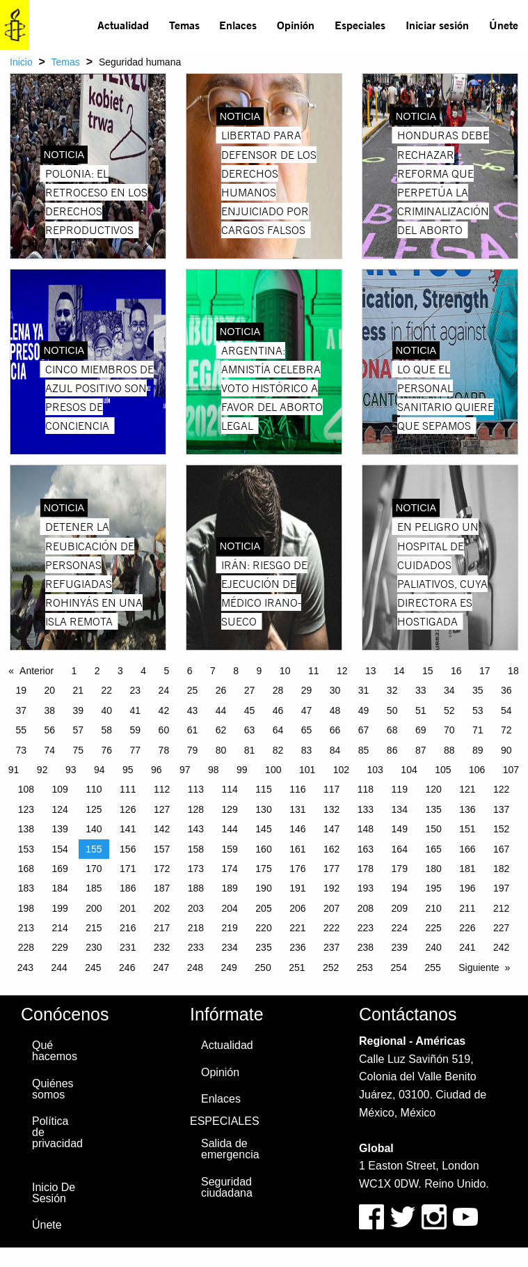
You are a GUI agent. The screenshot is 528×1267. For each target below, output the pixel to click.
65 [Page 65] (306, 730)
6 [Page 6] (190, 670)
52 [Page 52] (449, 710)
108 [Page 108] (26, 789)
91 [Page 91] (13, 769)
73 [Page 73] (20, 750)
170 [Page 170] (94, 868)
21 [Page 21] (78, 690)
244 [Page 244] (59, 967)
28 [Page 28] (278, 690)
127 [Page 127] (162, 809)
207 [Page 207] (331, 908)
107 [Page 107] (511, 769)
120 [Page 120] (433, 789)
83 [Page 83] (306, 750)
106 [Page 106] (477, 769)
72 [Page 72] (506, 730)
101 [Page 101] (307, 769)
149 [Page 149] (400, 828)
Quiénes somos (53, 1089)
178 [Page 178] (366, 868)
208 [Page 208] (366, 908)
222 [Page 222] (331, 927)
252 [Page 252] (331, 967)
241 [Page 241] (467, 947)
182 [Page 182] (501, 868)
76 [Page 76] (107, 750)
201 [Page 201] (128, 908)
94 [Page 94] (99, 769)
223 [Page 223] (366, 927)
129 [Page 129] (230, 809)
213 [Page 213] (26, 927)
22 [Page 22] (107, 690)
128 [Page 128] (196, 809)
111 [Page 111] (128, 789)
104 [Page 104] (409, 769)
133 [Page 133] (366, 809)
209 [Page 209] (400, 908)
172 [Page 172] (162, 868)
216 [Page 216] (128, 927)
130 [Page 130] (263, 809)
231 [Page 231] (128, 947)
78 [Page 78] (164, 750)
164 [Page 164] (400, 849)
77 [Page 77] (135, 750)
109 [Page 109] (59, 789)
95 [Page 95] (128, 769)
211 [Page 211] (467, 908)
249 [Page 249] (229, 967)
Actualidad (123, 24)
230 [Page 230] (94, 947)
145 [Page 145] (263, 828)
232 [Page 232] (162, 947)
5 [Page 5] (167, 670)
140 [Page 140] (94, 828)
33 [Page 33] (420, 690)
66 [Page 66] (335, 730)
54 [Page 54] (506, 710)
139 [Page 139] (59, 828)
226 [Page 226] (467, 927)
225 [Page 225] (433, 927)
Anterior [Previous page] (36, 670)
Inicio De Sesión (53, 1192)
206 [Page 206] (297, 908)
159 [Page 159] (230, 849)
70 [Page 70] (449, 730)
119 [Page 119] (400, 789)
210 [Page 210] (433, 908)
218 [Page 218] (196, 927)
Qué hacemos (54, 1050)
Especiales (360, 24)
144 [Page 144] (230, 828)
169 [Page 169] (59, 868)
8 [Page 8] (236, 670)
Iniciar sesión (437, 24)
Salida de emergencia (230, 1148)
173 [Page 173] (196, 868)
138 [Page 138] (26, 828)
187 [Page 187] (162, 888)
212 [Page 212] (501, 908)
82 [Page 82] (278, 750)
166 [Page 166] (467, 849)
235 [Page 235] (263, 947)
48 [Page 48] (335, 710)
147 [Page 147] (331, 828)
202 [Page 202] (162, 908)
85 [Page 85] (363, 750)
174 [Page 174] (230, 868)
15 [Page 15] (427, 670)
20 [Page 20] (49, 690)
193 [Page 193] (366, 888)
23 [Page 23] (135, 690)
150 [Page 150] (433, 828)
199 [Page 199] (59, 908)
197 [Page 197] (501, 888)
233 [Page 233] (196, 947)
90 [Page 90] (506, 750)
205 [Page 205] (263, 908)
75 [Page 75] (78, 750)
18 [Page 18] (513, 670)
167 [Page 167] (501, 849)
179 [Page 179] (400, 868)
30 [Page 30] (335, 690)
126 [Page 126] (128, 809)
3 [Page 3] (120, 670)
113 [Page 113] (196, 789)
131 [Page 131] (297, 809)
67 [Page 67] (363, 730)
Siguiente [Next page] (478, 967)
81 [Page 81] (249, 750)
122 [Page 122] (501, 789)
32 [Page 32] (392, 690)
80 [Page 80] (221, 750)
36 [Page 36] (506, 690)
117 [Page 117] (331, 789)
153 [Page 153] (26, 849)
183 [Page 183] (26, 888)
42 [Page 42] (164, 710)
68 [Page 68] (392, 730)
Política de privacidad (57, 1132)
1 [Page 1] (74, 670)
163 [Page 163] (366, 849)
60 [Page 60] (164, 730)
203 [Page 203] (196, 908)
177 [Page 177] (331, 868)
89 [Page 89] (477, 750)
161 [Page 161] (297, 849)
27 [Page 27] (249, 690)
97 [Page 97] (185, 769)
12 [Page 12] (342, 670)
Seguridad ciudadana (227, 1187)
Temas (184, 24)
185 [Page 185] (94, 888)
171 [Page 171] (128, 868)
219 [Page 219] (230, 927)
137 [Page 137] (501, 809)
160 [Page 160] (263, 849)
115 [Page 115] (263, 789)
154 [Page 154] (59, 849)
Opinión (295, 24)
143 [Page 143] (196, 828)
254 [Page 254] (399, 967)
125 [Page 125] (94, 809)
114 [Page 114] (230, 789)
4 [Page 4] (143, 670)
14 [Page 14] (399, 670)
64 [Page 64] (278, 730)
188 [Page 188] (196, 888)
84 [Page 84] (335, 750)
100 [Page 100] (273, 769)
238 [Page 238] (366, 947)
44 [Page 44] (221, 710)
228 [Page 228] (26, 947)
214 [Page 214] (59, 927)
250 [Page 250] (263, 967)
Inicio (21, 62)
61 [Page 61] (192, 730)
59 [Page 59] (135, 730)
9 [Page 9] (259, 670)
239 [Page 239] (400, 947)
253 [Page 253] (365, 967)
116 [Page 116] (297, 789)
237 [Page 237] (331, 947)
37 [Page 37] (20, 710)
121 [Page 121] (467, 789)
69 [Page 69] (420, 730)
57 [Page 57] (78, 730)
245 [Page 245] (93, 967)
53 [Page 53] (477, 710)
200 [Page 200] (94, 908)
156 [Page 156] (128, 849)
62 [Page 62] (221, 730)
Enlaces (238, 24)
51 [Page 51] (420, 710)
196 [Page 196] (467, 888)
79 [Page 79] (192, 750)
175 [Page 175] (263, 868)
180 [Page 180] (433, 868)
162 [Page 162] (331, 849)
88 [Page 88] (449, 750)
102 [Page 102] (341, 769)
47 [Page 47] (306, 710)
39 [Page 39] (78, 710)
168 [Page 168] (26, 868)
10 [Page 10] (285, 670)
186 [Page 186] (128, 888)
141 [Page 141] (128, 828)
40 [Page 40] (107, 710)
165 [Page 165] (433, 849)
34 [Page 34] (449, 690)
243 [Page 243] (25, 967)
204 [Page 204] (230, 908)
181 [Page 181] (467, 868)
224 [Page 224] (400, 927)
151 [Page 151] (467, 828)
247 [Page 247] (161, 967)
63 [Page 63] (249, 730)
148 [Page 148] (366, 828)
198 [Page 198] (26, 908)
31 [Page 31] (363, 690)
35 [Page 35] (477, 690)
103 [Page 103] (375, 769)
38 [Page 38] (49, 710)
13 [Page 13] (370, 670)
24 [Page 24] (164, 690)
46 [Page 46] (278, 710)
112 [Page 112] (162, 789)
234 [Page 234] (230, 947)
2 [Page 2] (97, 670)
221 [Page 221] (297, 927)
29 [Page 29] (306, 690)
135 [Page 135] (433, 809)
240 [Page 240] (433, 947)
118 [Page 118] (366, 789)
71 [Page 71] (477, 730)
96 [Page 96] (156, 769)
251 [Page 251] (297, 967)
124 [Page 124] (59, 809)
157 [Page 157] (162, 849)
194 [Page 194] (400, 888)
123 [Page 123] (26, 809)
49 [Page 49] (363, 710)
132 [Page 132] (331, 809)
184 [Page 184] (59, 888)
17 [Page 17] (484, 670)
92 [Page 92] (42, 769)
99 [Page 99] (242, 769)
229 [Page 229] (59, 947)
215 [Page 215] (94, 927)
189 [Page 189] (230, 888)
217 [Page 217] (162, 927)
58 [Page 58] (107, 730)
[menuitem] (123, 25)
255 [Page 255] (432, 967)
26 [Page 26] (221, 690)
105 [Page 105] (443, 769)
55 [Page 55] (20, 730)
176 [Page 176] (297, 868)
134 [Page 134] (400, 809)
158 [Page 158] (196, 849)
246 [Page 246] (127, 967)
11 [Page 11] (313, 670)
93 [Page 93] (71, 769)
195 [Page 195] (433, 888)
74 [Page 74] (49, 750)
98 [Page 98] (213, 769)
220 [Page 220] (263, 927)
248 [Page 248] (195, 967)
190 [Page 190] (263, 888)
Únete (503, 24)
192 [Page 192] (331, 888)
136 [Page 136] (467, 809)
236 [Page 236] (297, 947)
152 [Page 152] (501, 828)
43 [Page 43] (192, 710)
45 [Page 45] (249, 710)
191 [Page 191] (297, 888)
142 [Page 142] (162, 828)
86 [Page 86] (392, 750)
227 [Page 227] (501, 927)
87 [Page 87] (420, 750)
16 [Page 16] (456, 670)
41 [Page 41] (135, 710)
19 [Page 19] (20, 690)
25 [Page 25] (192, 690)
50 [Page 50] (392, 710)
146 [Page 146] (297, 828)
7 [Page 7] (213, 670)
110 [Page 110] (94, 789)
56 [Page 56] (49, 730)
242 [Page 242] (501, 947)
